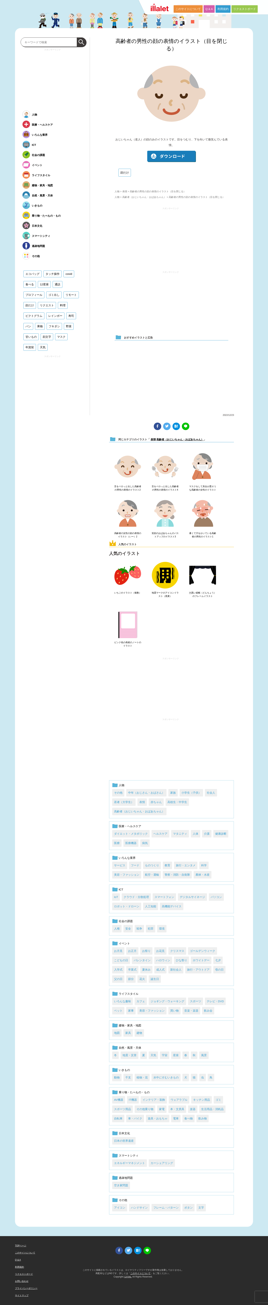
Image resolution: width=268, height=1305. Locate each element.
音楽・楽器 (191, 1010)
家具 (128, 1032)
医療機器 (131, 843)
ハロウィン (163, 960)
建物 (139, 1032)
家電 (162, 1109)
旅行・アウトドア (198, 969)
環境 (162, 928)
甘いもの (31, 336)
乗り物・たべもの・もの (134, 1092)
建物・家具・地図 (130, 1025)
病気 (145, 843)
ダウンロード (171, 156)
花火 (142, 979)
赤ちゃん (156, 802)
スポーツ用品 (122, 1109)
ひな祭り (181, 960)
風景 (204, 1055)
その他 (118, 792)
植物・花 (142, 1077)
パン (28, 326)
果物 (40, 326)
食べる (29, 284)
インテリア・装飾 (154, 1099)
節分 (131, 979)
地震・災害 (129, 1055)
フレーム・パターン (166, 1207)
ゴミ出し (54, 294)
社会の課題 (126, 921)
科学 (204, 865)
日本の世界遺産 (124, 1140)
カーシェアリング (162, 1163)
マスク (61, 336)
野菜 (69, 326)
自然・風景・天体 (130, 1047)
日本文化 (124, 1133)
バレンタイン (142, 960)
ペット (118, 1010)
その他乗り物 (145, 1109)
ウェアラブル (179, 1099)
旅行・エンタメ (186, 865)
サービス (119, 865)
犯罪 (150, 928)
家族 (173, 792)
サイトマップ (21, 1295)
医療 (117, 843)
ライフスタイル (128, 993)
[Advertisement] (170, 237)
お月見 (118, 950)
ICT (121, 889)
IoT (116, 897)
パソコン (216, 897)
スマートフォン (164, 897)
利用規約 (223, 8)
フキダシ (54, 326)
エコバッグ (32, 273)
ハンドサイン (139, 1207)
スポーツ (195, 1001)
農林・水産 (203, 874)
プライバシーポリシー (26, 1288)
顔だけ (124, 172)
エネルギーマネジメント (129, 1163)
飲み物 (202, 1118)
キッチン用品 (201, 1099)
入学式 (118, 969)
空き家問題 (121, 1185)
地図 (117, 1032)
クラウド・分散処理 (136, 897)
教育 (167, 865)
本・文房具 (177, 1109)
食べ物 (188, 1118)
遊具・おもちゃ (157, 1118)
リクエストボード (244, 8)
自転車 (118, 1118)
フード (135, 865)
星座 (176, 1055)
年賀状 (29, 347)
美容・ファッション (126, 874)
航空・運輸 (152, 874)
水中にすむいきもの (166, 1077)
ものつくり (152, 865)
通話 (57, 284)
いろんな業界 (127, 857)
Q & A (209, 8)
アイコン (119, 1207)
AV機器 (118, 1099)
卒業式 (132, 969)
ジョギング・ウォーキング (167, 1001)
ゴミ (218, 1099)
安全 (128, 928)
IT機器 (133, 1099)
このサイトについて (188, 8)
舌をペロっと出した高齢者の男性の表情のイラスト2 (127, 488)
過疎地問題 (126, 1177)
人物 (117, 191)
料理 (63, 305)
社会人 (211, 792)
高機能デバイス (171, 906)
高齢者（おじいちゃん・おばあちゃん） (144, 197)
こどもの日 (121, 960)
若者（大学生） (124, 802)
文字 (201, 1207)
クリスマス (177, 950)
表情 (124, 191)
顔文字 (47, 336)
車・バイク (135, 1118)
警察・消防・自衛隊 (177, 874)
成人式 (160, 969)
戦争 (139, 928)
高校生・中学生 (177, 802)
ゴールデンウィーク (202, 950)
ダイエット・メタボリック (131, 833)
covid (69, 273)
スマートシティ (128, 1155)
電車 (176, 1118)
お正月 (132, 950)
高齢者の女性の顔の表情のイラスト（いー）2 (127, 535)
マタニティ (180, 833)
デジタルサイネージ (192, 897)
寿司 (71, 315)
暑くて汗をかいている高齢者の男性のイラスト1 (202, 535)
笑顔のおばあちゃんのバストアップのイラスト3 (165, 535)
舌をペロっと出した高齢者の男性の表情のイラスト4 (165, 488)
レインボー (55, 315)
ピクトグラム (33, 315)
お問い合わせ (21, 1281)
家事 (131, 1010)
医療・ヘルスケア (130, 826)
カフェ (141, 1001)
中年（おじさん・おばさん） (146, 792)
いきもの (124, 1070)
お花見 (160, 950)
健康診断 (220, 833)
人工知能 (150, 906)
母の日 (219, 969)
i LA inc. (128, 1276)
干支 (128, 1077)
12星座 (44, 284)
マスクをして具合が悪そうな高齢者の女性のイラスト (202, 488)
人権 (117, 928)
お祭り (146, 950)
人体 (195, 833)
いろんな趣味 (122, 1001)
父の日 (118, 979)
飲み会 (208, 1010)
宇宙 (164, 1055)
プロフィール (33, 294)
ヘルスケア (160, 833)
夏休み (146, 969)
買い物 (174, 1010)
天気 (153, 1055)
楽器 (193, 1109)
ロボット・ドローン (126, 906)
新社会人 (175, 969)
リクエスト (47, 305)
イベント (124, 943)
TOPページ (20, 1245)
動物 (117, 1077)
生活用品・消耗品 (212, 1109)
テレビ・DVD (215, 1001)
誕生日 (155, 979)
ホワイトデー (201, 960)
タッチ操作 (53, 273)
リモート (71, 294)
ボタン (188, 1207)
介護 (207, 833)
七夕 (218, 960)
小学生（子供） (191, 792)
